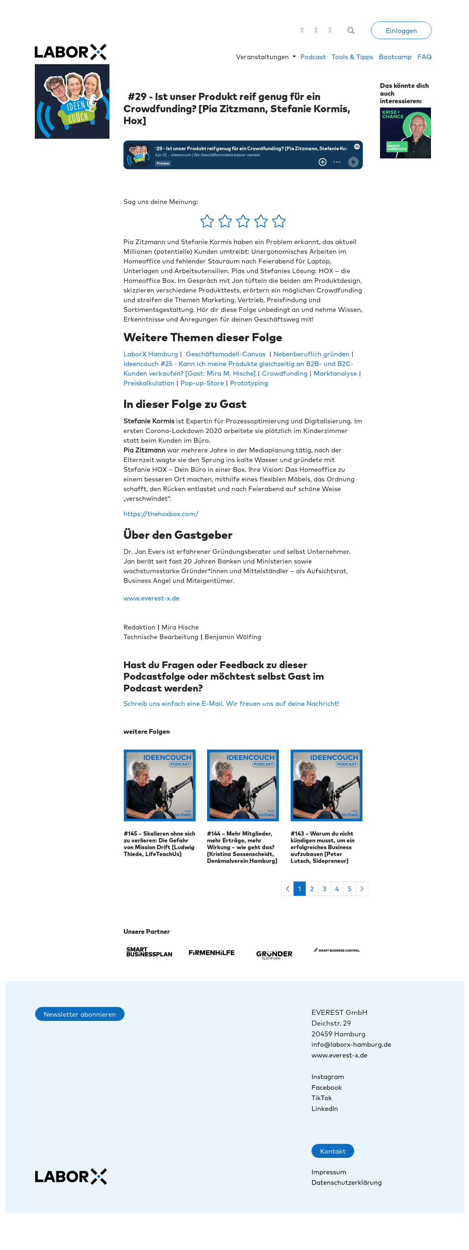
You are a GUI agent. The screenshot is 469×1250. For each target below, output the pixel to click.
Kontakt (333, 1150)
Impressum (328, 1171)
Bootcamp (395, 56)
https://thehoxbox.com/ (160, 513)
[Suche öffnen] (351, 30)
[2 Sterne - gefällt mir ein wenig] (226, 223)
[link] (330, 29)
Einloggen (401, 30)
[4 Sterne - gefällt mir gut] (262, 223)
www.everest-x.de (151, 597)
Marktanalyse (336, 373)
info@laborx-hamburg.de (351, 1044)
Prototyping (249, 382)
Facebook (326, 1087)
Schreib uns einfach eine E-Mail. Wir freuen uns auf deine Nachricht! (231, 703)
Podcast (313, 56)
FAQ (424, 56)
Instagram (327, 1076)
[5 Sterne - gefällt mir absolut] (279, 223)
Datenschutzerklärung (346, 1182)
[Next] (362, 888)
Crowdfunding (285, 373)
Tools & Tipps (352, 56)
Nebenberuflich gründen (311, 353)
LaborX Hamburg (150, 353)
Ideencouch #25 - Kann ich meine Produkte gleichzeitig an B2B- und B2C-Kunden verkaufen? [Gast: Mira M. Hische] (238, 368)
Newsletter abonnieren (80, 1013)
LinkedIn (324, 1108)
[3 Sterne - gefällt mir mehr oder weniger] (244, 223)
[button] (266, 56)
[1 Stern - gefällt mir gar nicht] (208, 223)
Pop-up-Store (202, 382)
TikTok (322, 1097)
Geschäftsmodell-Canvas (226, 353)
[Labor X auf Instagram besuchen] (316, 29)
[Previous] (287, 888)
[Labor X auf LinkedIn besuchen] (302, 29)
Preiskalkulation (149, 382)
